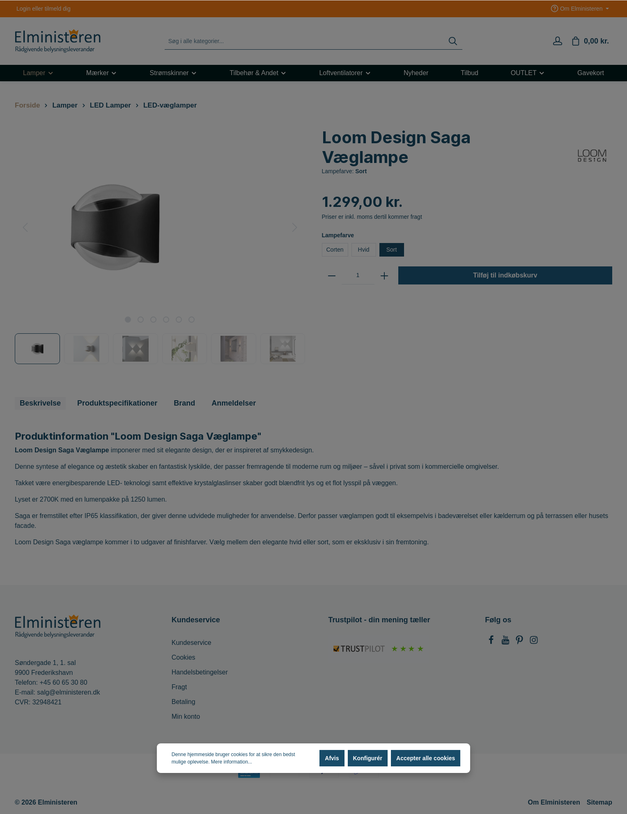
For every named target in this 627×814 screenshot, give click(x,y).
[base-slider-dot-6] (191, 319)
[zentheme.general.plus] (384, 275)
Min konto (186, 716)
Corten (335, 249)
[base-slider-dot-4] (166, 319)
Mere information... (231, 762)
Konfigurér (368, 758)
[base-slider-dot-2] (141, 319)
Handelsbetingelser (200, 672)
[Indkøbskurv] (589, 41)
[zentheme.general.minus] (332, 275)
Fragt (179, 686)
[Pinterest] (520, 642)
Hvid (364, 249)
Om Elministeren (554, 802)
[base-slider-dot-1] (128, 319)
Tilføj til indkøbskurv (505, 275)
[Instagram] (533, 642)
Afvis (332, 758)
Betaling (183, 701)
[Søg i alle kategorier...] (304, 41)
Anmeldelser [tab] (233, 403)
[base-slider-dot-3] (153, 319)
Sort (391, 249)
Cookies (183, 657)
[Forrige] (25, 227)
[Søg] (452, 41)
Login (23, 8)
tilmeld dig (58, 8)
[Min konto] (557, 41)
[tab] (40, 403)
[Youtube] (506, 642)
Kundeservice (191, 642)
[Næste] (295, 227)
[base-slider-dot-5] (179, 319)
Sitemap (599, 802)
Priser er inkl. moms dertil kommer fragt (372, 216)
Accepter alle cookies (425, 758)
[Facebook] (492, 642)
